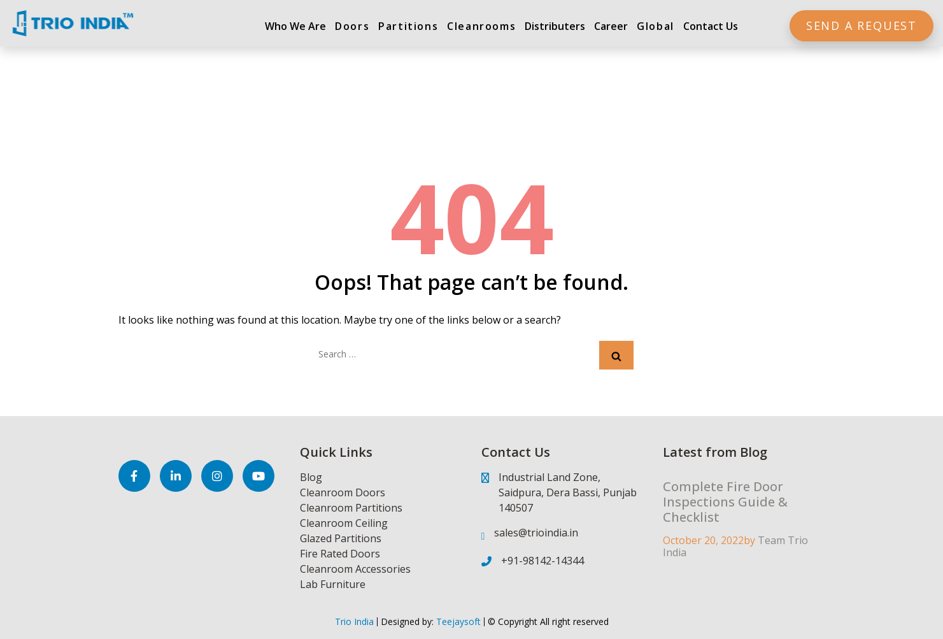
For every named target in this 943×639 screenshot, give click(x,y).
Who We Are (295, 26)
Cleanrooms (481, 26)
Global (655, 26)
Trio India (354, 621)
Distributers (555, 26)
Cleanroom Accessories (355, 569)
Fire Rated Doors (340, 554)
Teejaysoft (457, 621)
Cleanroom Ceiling (344, 523)
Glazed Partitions (340, 538)
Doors (352, 26)
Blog (311, 477)
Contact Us (710, 26)
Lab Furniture (332, 584)
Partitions (408, 26)
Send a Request (861, 25)
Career (611, 26)
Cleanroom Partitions (351, 508)
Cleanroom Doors (342, 492)
